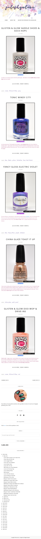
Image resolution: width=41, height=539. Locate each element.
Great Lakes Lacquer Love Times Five (12, 457)
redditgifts (27, 216)
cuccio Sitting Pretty (8, 470)
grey (19, 91)
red (19, 374)
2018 (4, 514)
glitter (14, 160)
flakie (9, 160)
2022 (4, 508)
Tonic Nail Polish (27, 160)
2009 (4, 529)
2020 (4, 511)
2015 (4, 519)
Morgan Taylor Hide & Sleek (10, 482)
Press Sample (20, 74)
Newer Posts (5, 380)
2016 (4, 517)
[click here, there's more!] (20, 84)
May (5, 456)
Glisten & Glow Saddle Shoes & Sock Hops (20, 29)
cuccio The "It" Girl (8, 465)
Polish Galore (17, 537)
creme (6, 91)
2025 (4, 503)
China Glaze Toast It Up (20, 239)
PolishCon (19, 160)
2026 (4, 454)
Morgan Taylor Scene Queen (10, 478)
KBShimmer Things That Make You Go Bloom (14, 483)
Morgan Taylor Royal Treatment (11, 485)
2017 (4, 516)
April (5, 496)
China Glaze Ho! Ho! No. (9, 459)
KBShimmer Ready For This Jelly (11, 493)
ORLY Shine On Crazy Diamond (10, 467)
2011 (4, 526)
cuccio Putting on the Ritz (9, 475)
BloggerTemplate (27, 537)
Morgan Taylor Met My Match (10, 488)
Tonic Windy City (20, 97)
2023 (4, 506)
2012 (4, 524)
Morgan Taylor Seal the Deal (10, 495)
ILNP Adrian (6, 472)
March (5, 498)
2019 (4, 513)
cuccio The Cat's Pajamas (9, 462)
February (6, 500)
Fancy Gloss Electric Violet (20, 166)
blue (6, 160)
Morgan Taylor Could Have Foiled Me (12, 491)
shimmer (22, 232)
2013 (4, 522)
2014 (4, 521)
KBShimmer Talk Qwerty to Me (10, 486)
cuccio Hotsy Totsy (8, 464)
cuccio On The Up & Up (9, 469)
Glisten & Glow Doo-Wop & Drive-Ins (20, 310)
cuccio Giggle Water (8, 460)
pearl (16, 302)
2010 (4, 527)
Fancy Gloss (11, 232)
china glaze (8, 302)
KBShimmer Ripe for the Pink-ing (11, 490)
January (5, 501)
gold (13, 302)
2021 (4, 509)
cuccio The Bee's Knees (9, 473)
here (5, 425)
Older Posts (36, 380)
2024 (4, 504)
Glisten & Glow (13, 91)
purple (17, 232)
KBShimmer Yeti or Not (9, 477)
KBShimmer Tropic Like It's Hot (11, 480)
